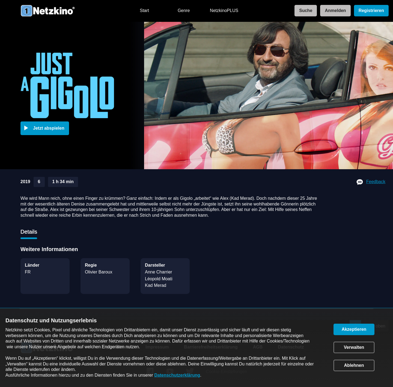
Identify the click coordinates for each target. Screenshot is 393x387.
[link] (304, 10)
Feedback (375, 181)
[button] (45, 128)
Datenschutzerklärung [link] (177, 375)
